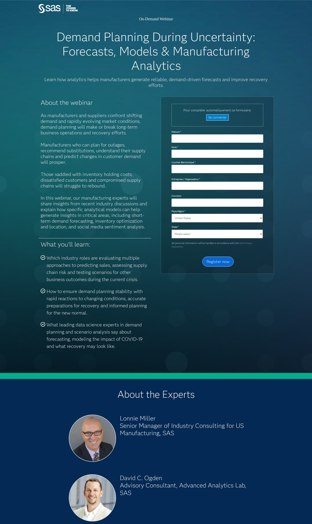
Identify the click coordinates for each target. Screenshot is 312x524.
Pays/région (178, 211)
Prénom (176, 131)
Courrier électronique (183, 162)
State (175, 226)
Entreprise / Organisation (186, 179)
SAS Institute (77, 12)
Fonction (176, 195)
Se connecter (217, 117)
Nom (175, 147)
